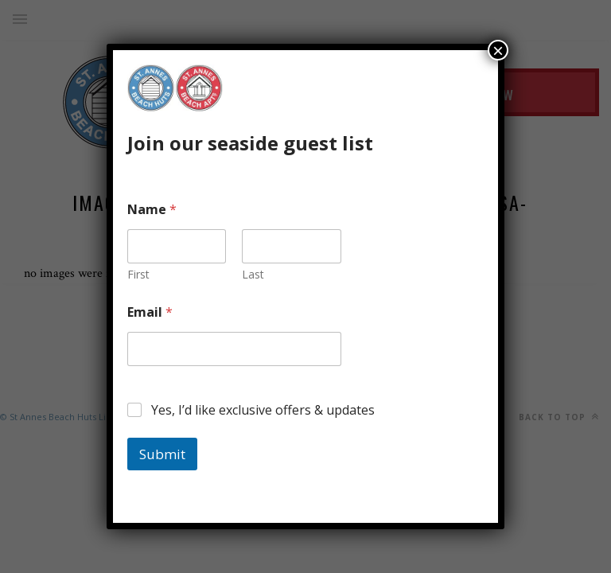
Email (150, 312)
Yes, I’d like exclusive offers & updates (263, 410)
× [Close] (498, 50)
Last (253, 274)
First (138, 274)
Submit (162, 454)
